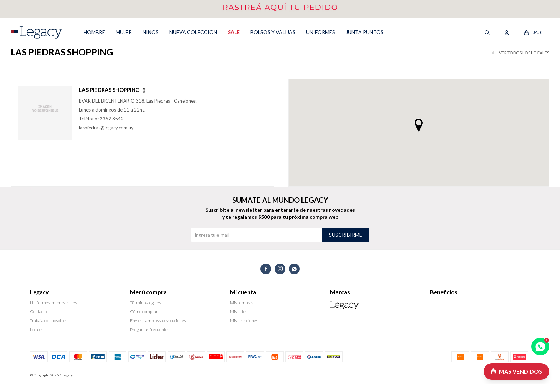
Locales (36, 329)
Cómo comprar (144, 311)
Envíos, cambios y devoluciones (158, 320)
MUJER (124, 32)
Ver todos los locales (524, 52)
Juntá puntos (365, 32)
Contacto (38, 311)
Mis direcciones (244, 320)
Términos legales (145, 302)
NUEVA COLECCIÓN (193, 32)
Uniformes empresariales (53, 302)
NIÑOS (150, 32)
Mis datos (238, 311)
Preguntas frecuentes (149, 329)
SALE (234, 32)
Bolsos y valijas (272, 32)
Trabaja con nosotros (48, 320)
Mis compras (241, 302)
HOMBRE (94, 32)
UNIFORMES (320, 32)
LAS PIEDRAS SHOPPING (112, 90)
